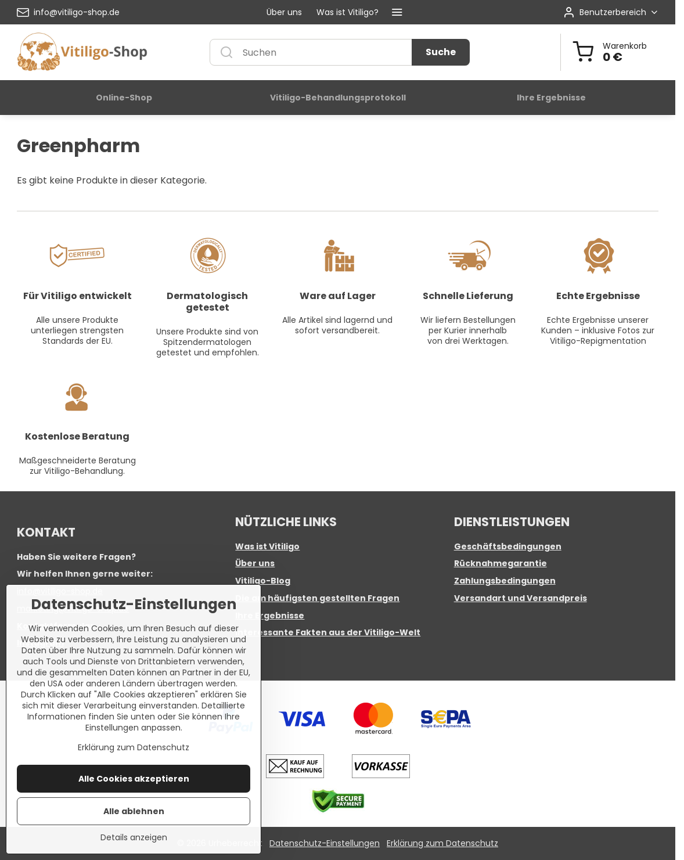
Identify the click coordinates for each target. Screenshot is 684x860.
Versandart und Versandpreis (520, 598)
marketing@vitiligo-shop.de (73, 608)
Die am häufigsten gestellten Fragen (317, 598)
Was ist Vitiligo (267, 546)
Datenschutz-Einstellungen (324, 843)
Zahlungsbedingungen (505, 580)
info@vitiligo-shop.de (60, 591)
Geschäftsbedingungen (507, 546)
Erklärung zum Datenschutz (442, 843)
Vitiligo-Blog (262, 580)
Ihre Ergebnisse (269, 615)
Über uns (255, 563)
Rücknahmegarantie (500, 563)
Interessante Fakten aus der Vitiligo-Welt (327, 632)
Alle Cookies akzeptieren (133, 817)
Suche (441, 52)
